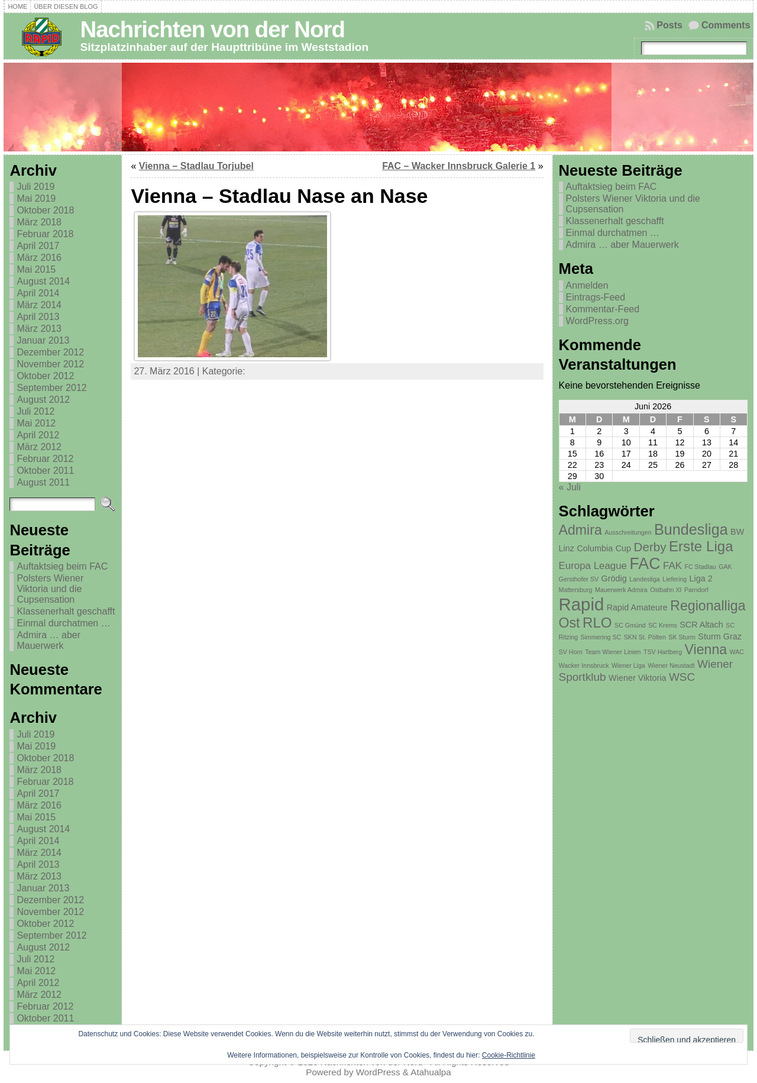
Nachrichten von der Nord (212, 29)
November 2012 (50, 364)
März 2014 (39, 305)
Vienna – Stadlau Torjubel (196, 166)
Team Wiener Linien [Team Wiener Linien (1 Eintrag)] (612, 651)
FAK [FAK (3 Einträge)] (672, 565)
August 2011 (43, 482)
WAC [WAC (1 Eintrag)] (737, 651)
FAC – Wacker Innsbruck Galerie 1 (458, 166)
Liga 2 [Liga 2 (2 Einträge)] (701, 578)
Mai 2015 (36, 269)
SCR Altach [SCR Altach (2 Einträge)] (701, 624)
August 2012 (43, 400)
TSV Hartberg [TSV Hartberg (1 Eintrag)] (662, 651)
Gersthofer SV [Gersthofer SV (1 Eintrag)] (579, 579)
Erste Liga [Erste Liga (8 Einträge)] (701, 546)
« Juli (570, 487)
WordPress (378, 1072)
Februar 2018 (45, 234)
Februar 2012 (45, 459)
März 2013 (39, 329)
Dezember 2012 (50, 352)
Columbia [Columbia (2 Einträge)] (595, 548)
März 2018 (39, 222)
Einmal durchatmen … (63, 623)
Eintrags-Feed (596, 297)
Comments (725, 25)
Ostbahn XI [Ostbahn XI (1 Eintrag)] (665, 589)
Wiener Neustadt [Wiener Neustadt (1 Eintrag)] (671, 665)
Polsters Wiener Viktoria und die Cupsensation (50, 588)
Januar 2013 (43, 340)
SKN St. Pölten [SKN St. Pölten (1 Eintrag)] (645, 637)
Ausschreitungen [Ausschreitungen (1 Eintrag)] (627, 532)
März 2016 (39, 258)
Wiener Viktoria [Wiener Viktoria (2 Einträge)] (637, 678)
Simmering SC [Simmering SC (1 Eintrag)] (601, 637)
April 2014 (38, 293)
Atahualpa (430, 1072)
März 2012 (39, 447)
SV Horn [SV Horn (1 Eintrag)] (571, 651)
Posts (669, 25)
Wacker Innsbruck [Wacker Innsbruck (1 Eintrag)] (584, 665)
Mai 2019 (36, 198)
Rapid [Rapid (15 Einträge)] (581, 604)
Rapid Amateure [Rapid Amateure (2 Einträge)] (637, 607)
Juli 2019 (35, 187)
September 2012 (51, 388)
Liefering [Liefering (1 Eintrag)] (674, 579)
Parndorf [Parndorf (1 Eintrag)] (696, 589)
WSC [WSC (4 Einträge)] (682, 677)
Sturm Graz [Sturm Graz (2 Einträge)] (720, 636)
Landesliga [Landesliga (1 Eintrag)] (644, 579)
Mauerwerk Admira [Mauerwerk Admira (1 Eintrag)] (621, 589)
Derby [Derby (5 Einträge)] (650, 547)
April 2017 (38, 246)
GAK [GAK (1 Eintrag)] (725, 566)
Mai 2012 (36, 423)
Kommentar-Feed (603, 309)
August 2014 (43, 281)
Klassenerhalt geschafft (66, 611)
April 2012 (38, 435)
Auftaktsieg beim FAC (62, 566)
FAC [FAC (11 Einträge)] (644, 564)
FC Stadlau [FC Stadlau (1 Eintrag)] (700, 566)
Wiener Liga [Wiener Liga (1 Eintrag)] (628, 665)
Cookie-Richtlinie (508, 1055)
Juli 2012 (35, 411)
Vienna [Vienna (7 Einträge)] (706, 649)
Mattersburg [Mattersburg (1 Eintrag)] (576, 589)
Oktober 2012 (45, 376)
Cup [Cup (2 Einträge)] (623, 548)
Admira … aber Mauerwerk (48, 640)
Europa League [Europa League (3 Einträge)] (593, 565)
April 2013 (38, 317)
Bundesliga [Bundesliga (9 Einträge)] (691, 529)
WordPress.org (597, 321)
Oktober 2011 (45, 470)
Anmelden (587, 285)
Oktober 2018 (45, 210)
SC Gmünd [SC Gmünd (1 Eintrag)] (630, 625)
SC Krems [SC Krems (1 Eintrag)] (662, 625)
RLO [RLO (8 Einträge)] (597, 623)
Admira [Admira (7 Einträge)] (580, 530)
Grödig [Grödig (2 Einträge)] (614, 578)
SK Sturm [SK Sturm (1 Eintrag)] (681, 637)
